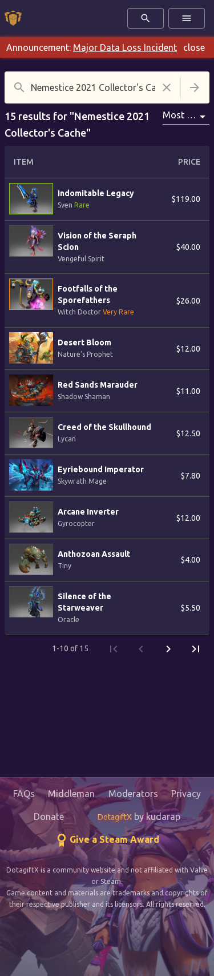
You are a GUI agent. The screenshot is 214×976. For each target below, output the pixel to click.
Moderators (133, 793)
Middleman (71, 793)
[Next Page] (168, 649)
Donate (49, 816)
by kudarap (139, 816)
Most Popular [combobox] (186, 115)
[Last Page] (195, 649)
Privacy (186, 793)
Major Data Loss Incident (125, 47)
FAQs (24, 793)
